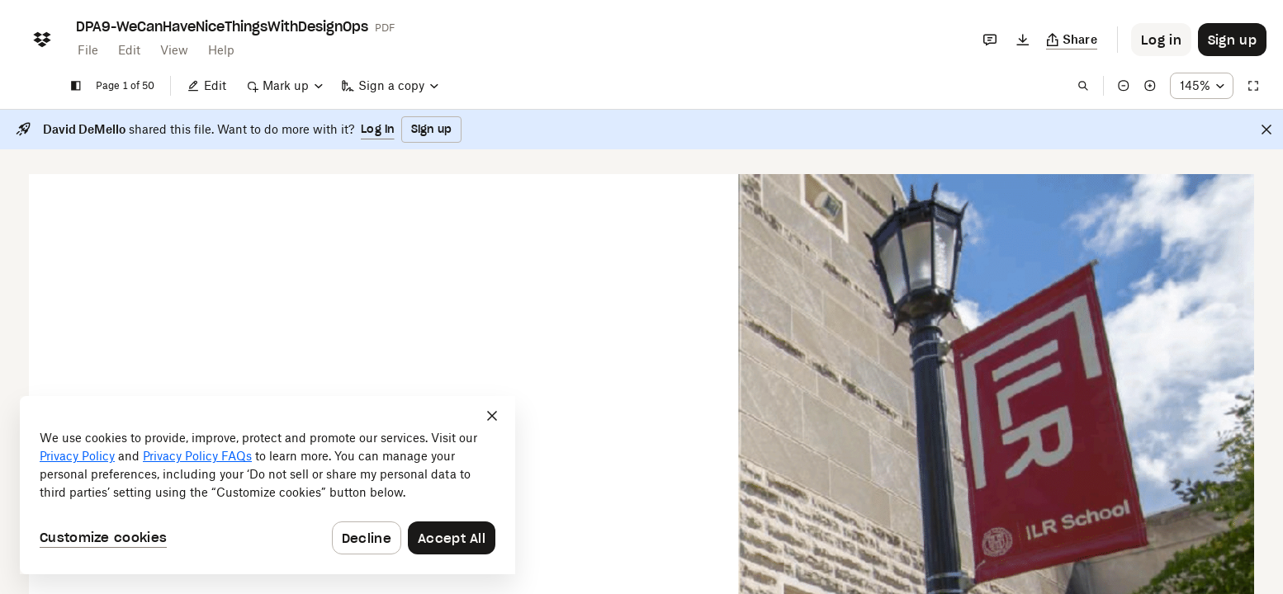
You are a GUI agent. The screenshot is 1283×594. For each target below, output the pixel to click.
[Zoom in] (1150, 86)
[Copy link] (1072, 40)
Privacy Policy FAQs (197, 456)
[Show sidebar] (76, 86)
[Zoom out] (1123, 86)
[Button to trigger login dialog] (1161, 39)
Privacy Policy (77, 456)
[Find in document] (1083, 86)
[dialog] (267, 485)
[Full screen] (1253, 86)
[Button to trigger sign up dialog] (1232, 39)
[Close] (1266, 129)
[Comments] (989, 39)
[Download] (1022, 39)
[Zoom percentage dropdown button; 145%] (1201, 86)
